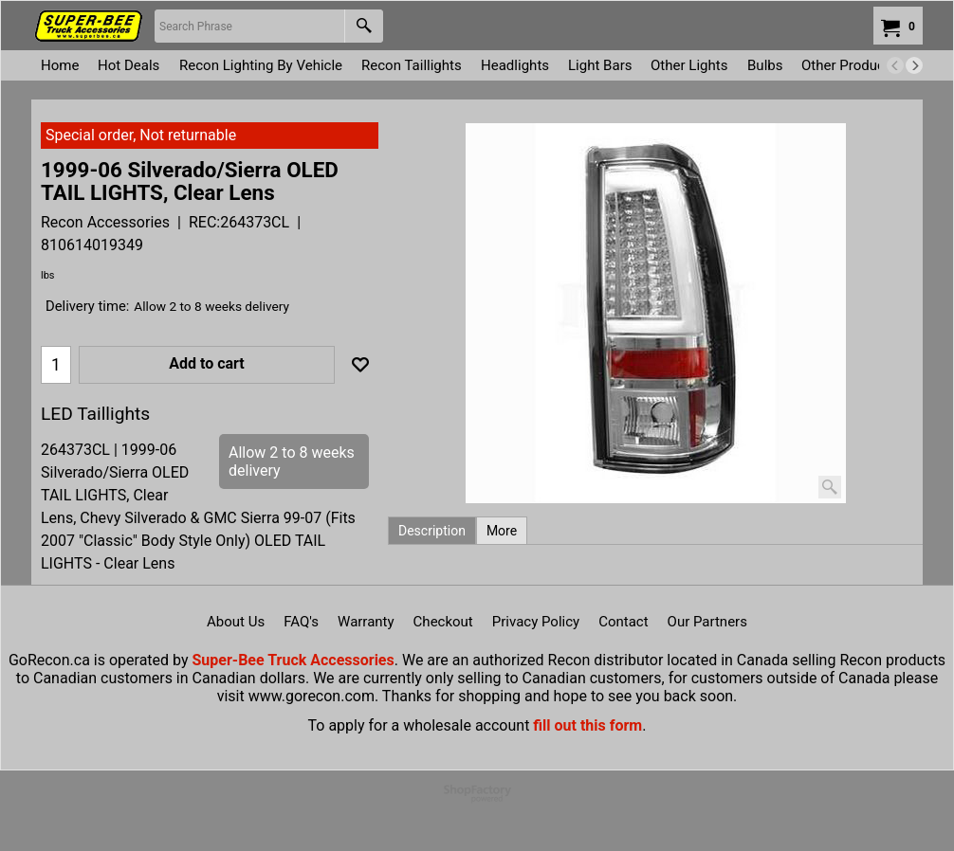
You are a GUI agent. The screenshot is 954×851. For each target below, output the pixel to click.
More (501, 530)
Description (432, 530)
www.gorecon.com (311, 696)
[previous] (895, 65)
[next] (914, 65)
